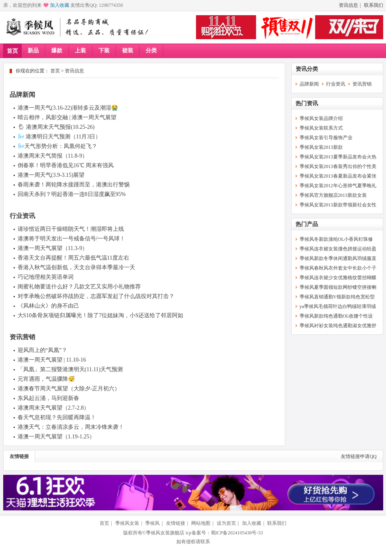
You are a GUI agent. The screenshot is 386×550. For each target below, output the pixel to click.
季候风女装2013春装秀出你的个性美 (338, 166)
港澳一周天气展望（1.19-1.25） (56, 437)
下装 (104, 51)
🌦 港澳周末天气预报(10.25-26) (56, 127)
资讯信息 (348, 5)
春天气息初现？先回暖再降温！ (57, 417)
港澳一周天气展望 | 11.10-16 (52, 360)
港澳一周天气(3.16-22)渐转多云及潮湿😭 (68, 108)
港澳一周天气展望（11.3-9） (53, 248)
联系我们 (373, 5)
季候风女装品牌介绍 (321, 118)
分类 (151, 51)
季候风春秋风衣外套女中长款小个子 (338, 268)
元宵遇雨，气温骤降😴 (46, 379)
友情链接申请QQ (358, 456)
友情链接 (19, 456)
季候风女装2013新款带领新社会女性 (338, 205)
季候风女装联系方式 (321, 128)
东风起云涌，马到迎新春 (48, 398)
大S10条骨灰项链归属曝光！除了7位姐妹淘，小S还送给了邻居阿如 (101, 315)
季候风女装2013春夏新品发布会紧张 (338, 176)
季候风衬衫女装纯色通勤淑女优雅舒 (338, 325)
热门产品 (307, 224)
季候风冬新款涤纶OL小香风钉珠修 (336, 239)
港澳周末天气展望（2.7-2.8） (54, 408)
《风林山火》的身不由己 (48, 306)
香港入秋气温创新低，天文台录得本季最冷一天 (76, 267)
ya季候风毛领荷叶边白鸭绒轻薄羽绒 (338, 306)
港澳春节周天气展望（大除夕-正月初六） (69, 389)
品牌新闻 (22, 94)
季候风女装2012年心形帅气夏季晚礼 (338, 185)
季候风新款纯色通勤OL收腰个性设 (336, 316)
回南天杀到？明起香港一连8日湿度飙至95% (72, 194)
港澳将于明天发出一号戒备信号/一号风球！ (72, 239)
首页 (12, 51)
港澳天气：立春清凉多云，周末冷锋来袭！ (71, 427)
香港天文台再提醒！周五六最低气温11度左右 (73, 258)
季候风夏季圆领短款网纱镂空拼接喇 (338, 287)
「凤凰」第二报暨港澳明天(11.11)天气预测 (70, 369)
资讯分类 (307, 69)
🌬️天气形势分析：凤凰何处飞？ (57, 146)
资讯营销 (22, 337)
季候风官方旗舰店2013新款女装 (333, 195)
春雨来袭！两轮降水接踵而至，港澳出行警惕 (74, 185)
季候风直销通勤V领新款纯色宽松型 (337, 297)
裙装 (127, 51)
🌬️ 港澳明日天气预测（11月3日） (59, 137)
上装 (80, 51)
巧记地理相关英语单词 (46, 277)
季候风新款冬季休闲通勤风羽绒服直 (338, 258)
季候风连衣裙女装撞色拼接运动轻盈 (338, 249)
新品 (33, 51)
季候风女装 (127, 523)
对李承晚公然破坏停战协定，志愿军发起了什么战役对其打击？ (96, 296)
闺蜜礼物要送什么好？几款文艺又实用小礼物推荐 (79, 287)
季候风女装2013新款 (321, 147)
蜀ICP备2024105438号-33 (237, 533)
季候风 (152, 523)
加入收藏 (59, 5)
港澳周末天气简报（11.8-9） (53, 156)
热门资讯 (307, 103)
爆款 (56, 51)
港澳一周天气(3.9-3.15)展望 (51, 175)
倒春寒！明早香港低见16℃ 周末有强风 (66, 165)
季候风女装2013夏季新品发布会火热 (338, 157)
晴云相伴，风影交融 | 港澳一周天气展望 (67, 117)
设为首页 (226, 523)
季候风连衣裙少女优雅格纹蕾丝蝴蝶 (338, 277)
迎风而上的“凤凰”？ (42, 350)
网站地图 (200, 523)
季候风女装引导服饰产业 (326, 137)
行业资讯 (22, 215)
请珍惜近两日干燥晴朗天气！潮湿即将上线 (71, 229)
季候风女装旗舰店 (165, 533)
